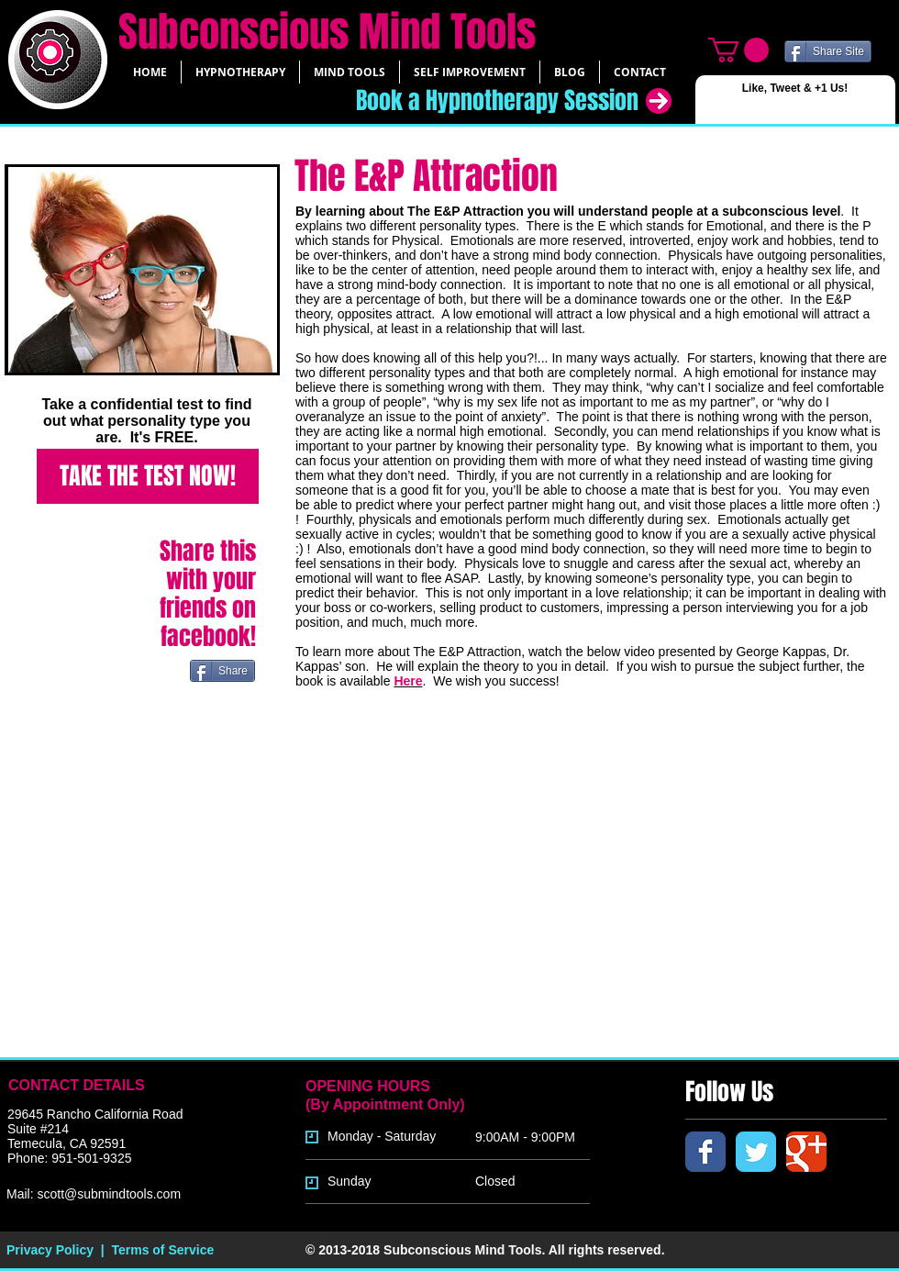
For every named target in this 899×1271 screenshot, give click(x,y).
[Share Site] (827, 51)
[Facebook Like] (737, 106)
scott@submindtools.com (109, 1194)
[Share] (222, 671)
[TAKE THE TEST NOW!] (148, 476)
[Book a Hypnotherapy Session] (477, 101)
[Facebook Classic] (705, 1152)
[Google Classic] (806, 1152)
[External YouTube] (515, 892)
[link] (738, 50)
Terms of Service (162, 1250)
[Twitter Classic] (756, 1152)
